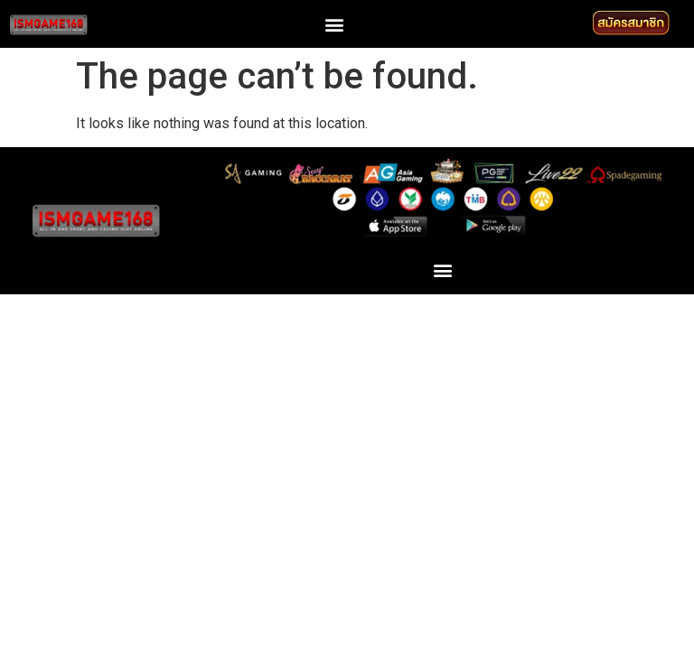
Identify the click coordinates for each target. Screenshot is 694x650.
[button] (334, 24)
